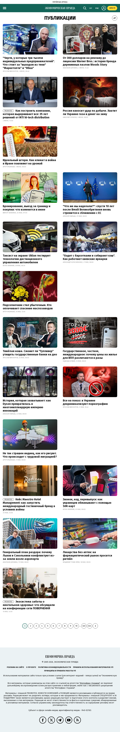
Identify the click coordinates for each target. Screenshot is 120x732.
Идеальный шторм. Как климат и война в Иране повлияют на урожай (29, 161)
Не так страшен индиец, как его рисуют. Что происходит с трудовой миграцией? (30, 455)
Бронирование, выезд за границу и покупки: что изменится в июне (26, 207)
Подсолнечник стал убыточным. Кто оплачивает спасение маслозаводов (28, 306)
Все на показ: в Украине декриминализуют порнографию (85, 402)
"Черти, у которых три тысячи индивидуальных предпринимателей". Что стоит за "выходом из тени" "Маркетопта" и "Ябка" (29, 63)
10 (76, 626)
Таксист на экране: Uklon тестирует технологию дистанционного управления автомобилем (26, 259)
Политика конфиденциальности (54, 667)
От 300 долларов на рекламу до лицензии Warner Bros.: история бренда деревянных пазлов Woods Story (89, 61)
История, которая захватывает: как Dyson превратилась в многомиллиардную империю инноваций (27, 405)
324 (89, 626)
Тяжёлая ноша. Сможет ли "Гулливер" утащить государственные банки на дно (30, 352)
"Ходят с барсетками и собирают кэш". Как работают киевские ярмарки (89, 257)
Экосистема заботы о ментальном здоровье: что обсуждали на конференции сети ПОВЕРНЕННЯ (29, 605)
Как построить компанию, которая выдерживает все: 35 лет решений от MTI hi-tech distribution (27, 114)
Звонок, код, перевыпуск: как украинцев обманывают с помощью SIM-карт (87, 503)
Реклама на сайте (15, 667)
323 (83, 626)
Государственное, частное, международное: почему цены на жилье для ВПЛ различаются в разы (90, 354)
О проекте (31, 667)
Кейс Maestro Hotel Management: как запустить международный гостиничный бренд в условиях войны (29, 504)
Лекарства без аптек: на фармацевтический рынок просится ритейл (87, 555)
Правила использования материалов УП (93, 667)
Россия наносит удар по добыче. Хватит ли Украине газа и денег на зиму (90, 112)
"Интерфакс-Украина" (89, 683)
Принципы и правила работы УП (60, 671)
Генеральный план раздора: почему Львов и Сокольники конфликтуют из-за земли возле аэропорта (29, 555)
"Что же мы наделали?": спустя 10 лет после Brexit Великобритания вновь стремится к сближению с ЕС (88, 209)
